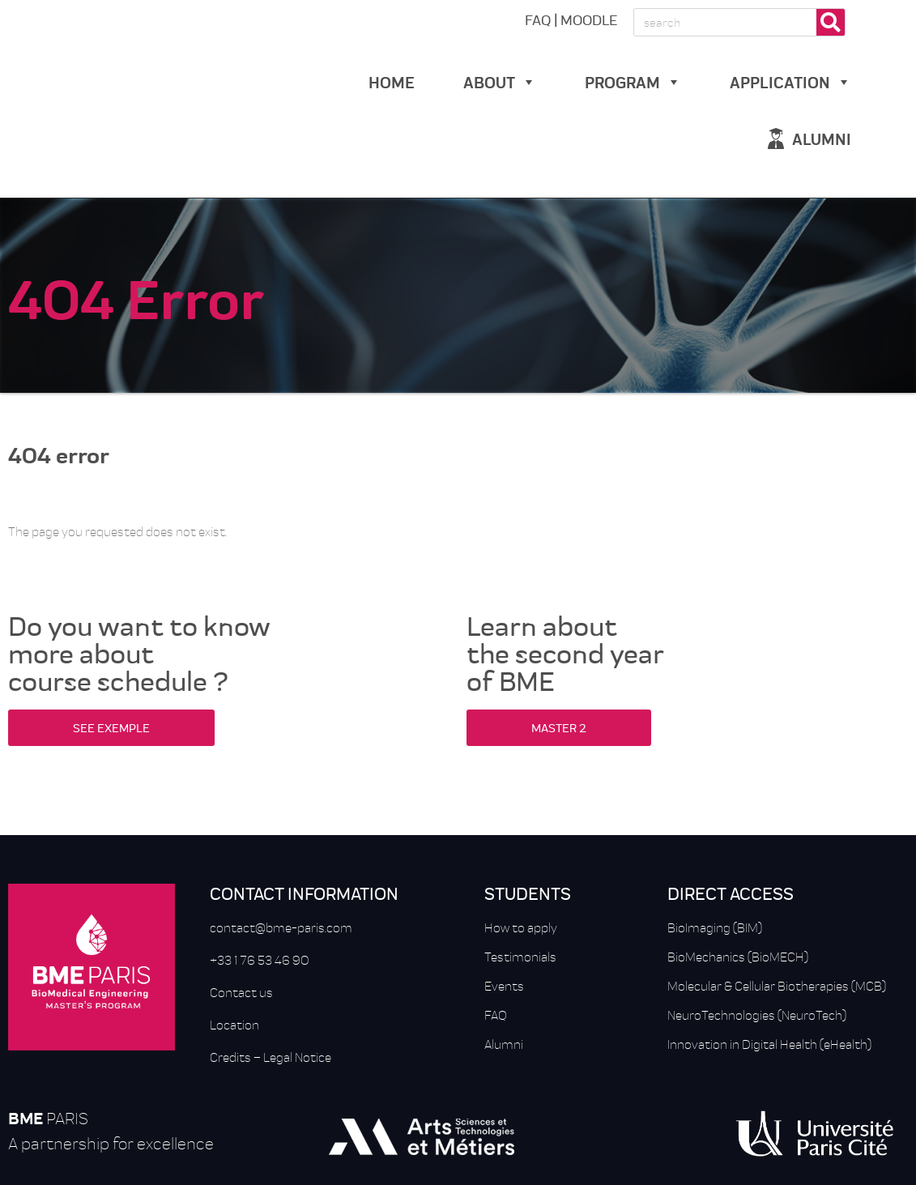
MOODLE (588, 19)
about (499, 81)
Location (234, 1025)
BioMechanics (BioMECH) (737, 956)
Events (504, 986)
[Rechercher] (830, 22)
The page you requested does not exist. (117, 531)
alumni (821, 138)
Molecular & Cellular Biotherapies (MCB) (776, 986)
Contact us (241, 992)
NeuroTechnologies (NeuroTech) (756, 1015)
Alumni (503, 1044)
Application (790, 81)
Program (633, 81)
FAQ (538, 19)
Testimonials (520, 956)
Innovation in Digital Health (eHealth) (769, 1044)
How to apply (520, 927)
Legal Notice (297, 1057)
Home (392, 81)
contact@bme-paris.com (281, 927)
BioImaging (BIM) (714, 927)
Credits (230, 1057)
